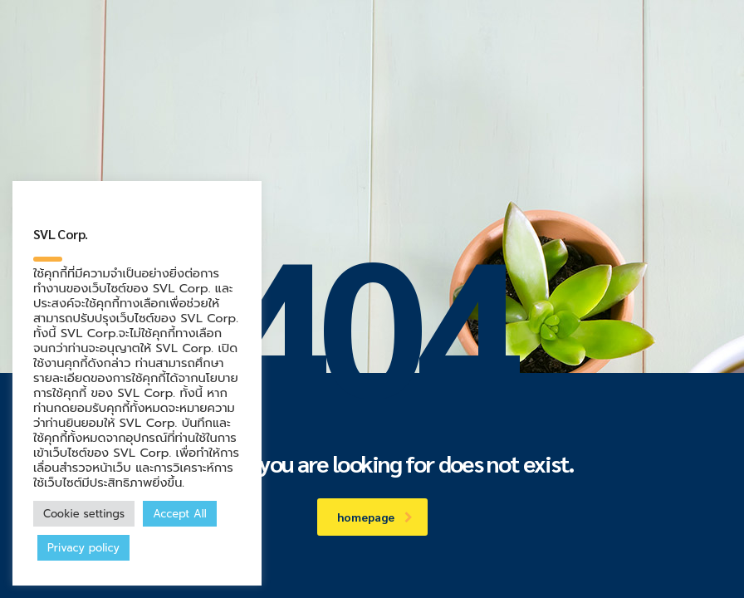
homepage (375, 516)
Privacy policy (83, 548)
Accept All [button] (180, 514)
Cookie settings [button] (84, 514)
